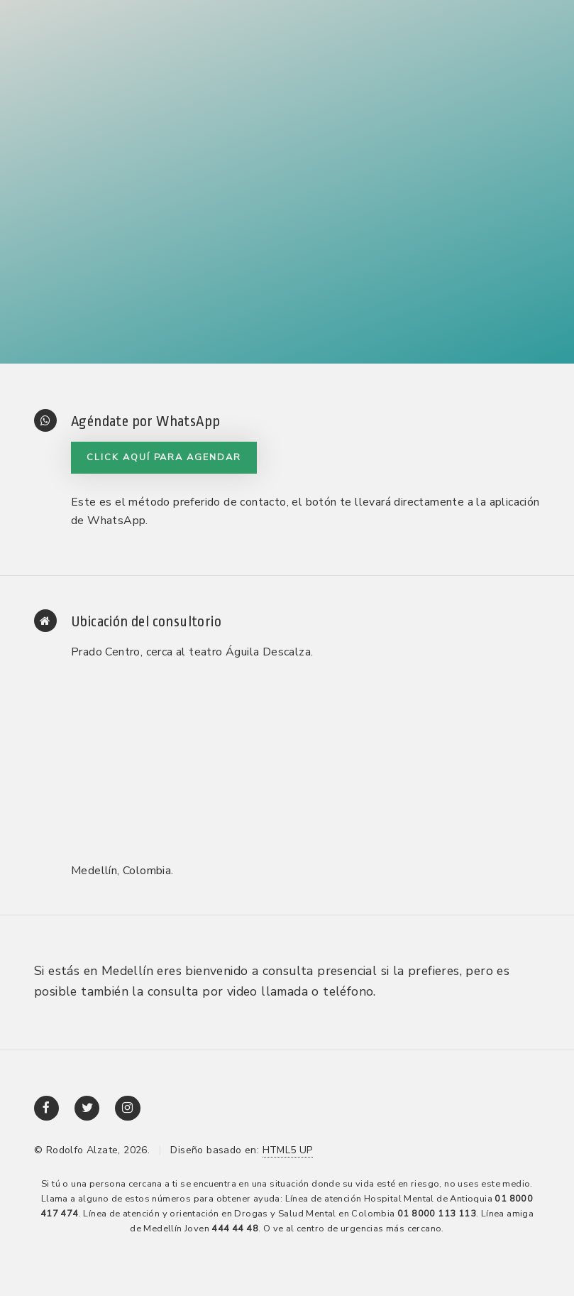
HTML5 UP (288, 1150)
